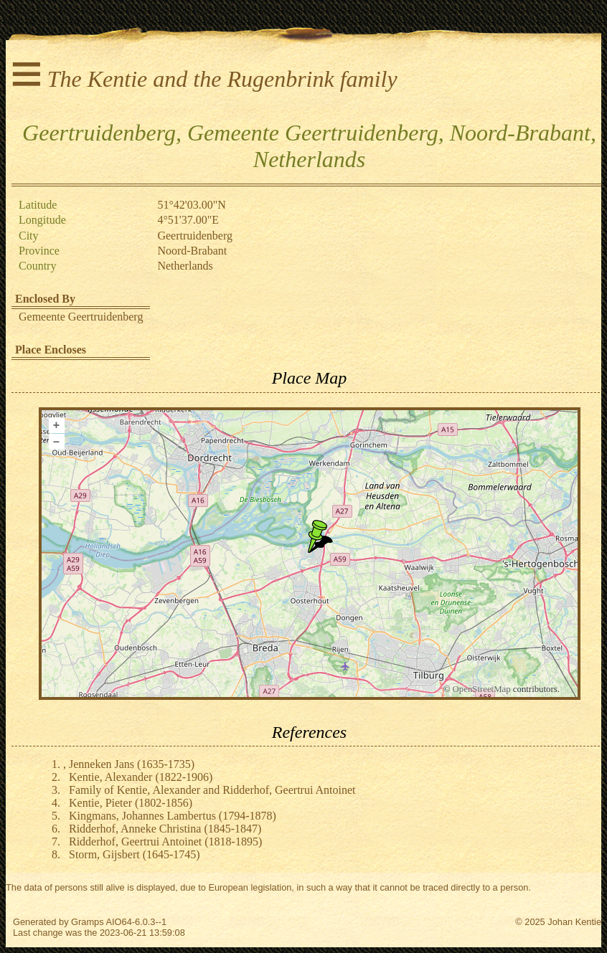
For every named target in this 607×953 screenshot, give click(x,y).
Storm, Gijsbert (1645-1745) (134, 854)
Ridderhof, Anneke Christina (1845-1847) (165, 828)
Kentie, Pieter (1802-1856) (130, 803)
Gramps (87, 921)
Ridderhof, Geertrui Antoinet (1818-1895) (165, 841)
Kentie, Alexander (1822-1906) (140, 777)
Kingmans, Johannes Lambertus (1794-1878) (172, 816)
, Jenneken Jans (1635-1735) (128, 764)
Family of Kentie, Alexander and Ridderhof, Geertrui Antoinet (212, 790)
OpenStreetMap (482, 689)
